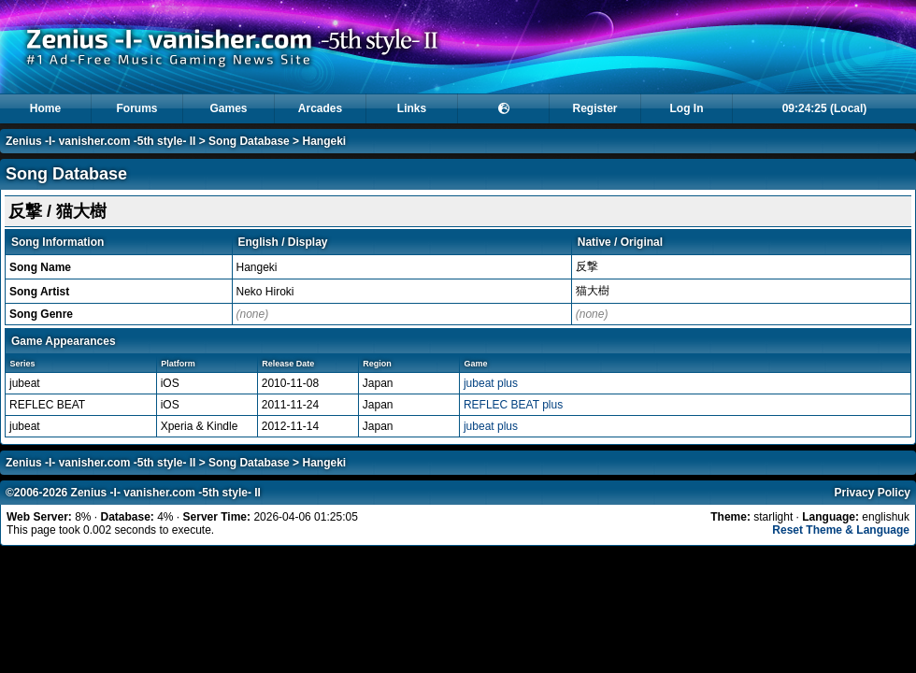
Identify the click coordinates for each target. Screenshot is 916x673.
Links (411, 108)
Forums (136, 108)
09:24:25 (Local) (824, 108)
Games (228, 108)
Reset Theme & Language (840, 530)
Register (594, 108)
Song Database (249, 141)
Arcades (320, 108)
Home (45, 108)
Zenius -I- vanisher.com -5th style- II (100, 141)
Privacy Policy (872, 492)
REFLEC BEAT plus (513, 404)
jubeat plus (491, 383)
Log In (687, 108)
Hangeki (324, 141)
